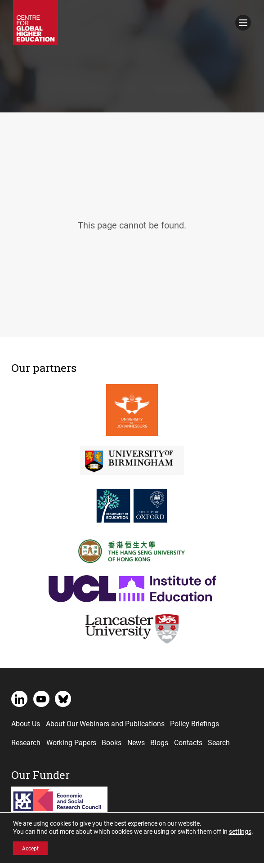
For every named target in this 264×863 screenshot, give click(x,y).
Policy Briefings (194, 723)
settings (240, 831)
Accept (30, 848)
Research (25, 742)
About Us (25, 723)
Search (219, 742)
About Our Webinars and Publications (105, 723)
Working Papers (71, 742)
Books (111, 742)
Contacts (188, 742)
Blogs (159, 742)
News (136, 742)
